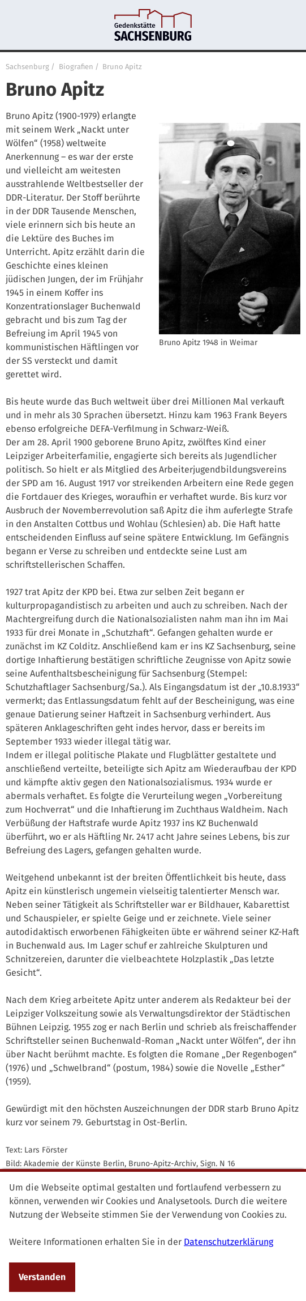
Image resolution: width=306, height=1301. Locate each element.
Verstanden (42, 1277)
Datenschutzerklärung (228, 1241)
